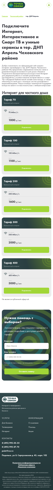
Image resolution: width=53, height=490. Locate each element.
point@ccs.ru (7, 451)
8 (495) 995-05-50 (10, 443)
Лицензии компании (26, 467)
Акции (30, 431)
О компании (33, 423)
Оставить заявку (26, 371)
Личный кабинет (49, 5)
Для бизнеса (7, 423)
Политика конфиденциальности (26, 463)
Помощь (31, 427)
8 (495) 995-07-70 (10, 447)
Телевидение (7, 427)
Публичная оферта (26, 465)
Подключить (26, 127)
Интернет (6, 431)
